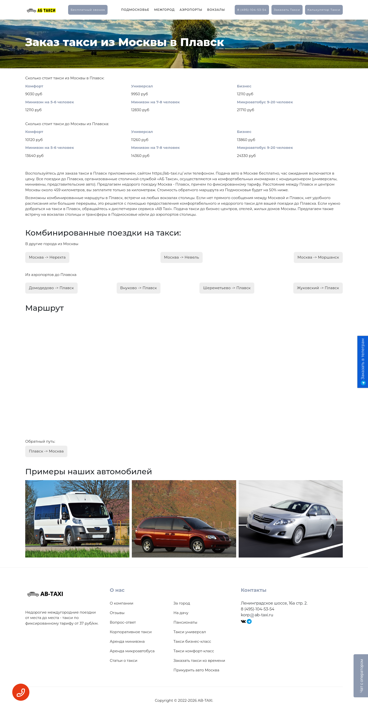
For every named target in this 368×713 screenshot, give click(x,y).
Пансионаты (185, 620)
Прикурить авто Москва (196, 668)
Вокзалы (216, 10)
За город (181, 601)
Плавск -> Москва (46, 450)
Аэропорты (191, 10)
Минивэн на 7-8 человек (155, 102)
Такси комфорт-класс (193, 649)
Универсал (142, 86)
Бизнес (244, 86)
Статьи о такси (123, 659)
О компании (121, 601)
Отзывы (117, 611)
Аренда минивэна (127, 640)
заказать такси (287, 10)
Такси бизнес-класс (192, 640)
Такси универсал (189, 630)
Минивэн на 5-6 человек (49, 102)
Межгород (164, 10)
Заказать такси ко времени (199, 659)
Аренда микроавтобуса (132, 649)
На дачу (180, 611)
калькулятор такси (323, 10)
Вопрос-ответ (123, 620)
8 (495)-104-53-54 (252, 10)
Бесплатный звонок (88, 10)
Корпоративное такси (131, 630)
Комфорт (34, 86)
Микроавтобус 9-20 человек (265, 102)
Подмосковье (135, 10)
